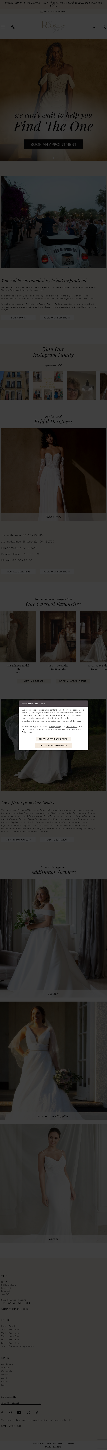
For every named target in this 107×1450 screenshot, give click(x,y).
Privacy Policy (55, 726)
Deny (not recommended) (53, 745)
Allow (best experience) (53, 739)
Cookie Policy (72, 726)
